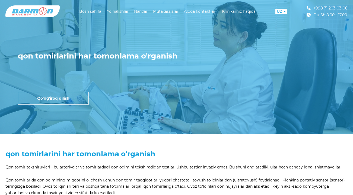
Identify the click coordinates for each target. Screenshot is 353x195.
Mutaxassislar (166, 11)
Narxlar (141, 11)
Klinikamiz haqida (239, 11)
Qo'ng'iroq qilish (53, 98)
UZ (281, 11)
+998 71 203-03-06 (327, 8)
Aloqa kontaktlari (200, 11)
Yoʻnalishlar (118, 11)
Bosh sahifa (90, 11)
